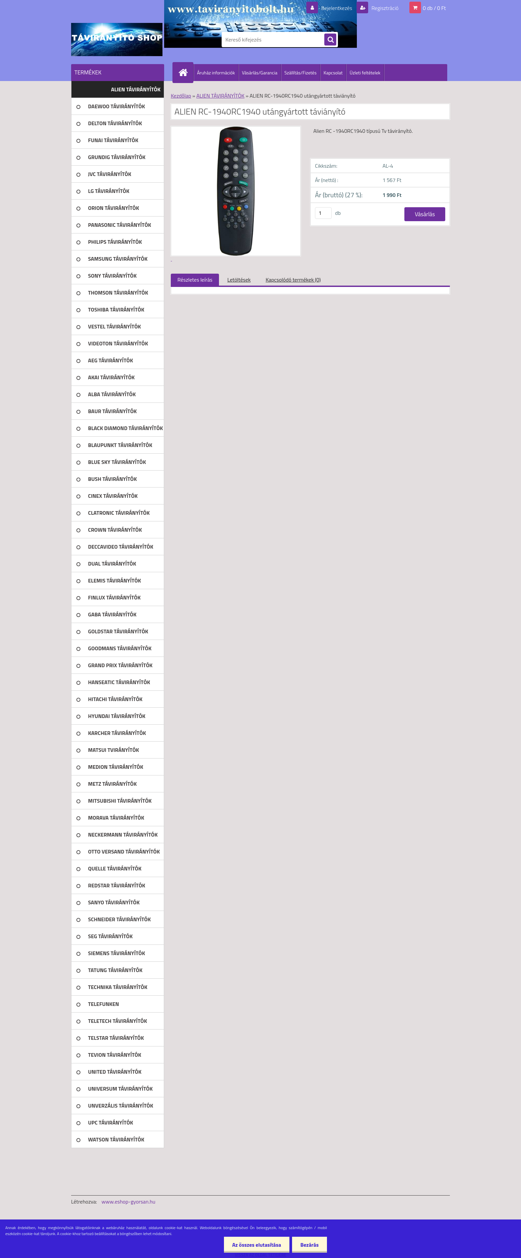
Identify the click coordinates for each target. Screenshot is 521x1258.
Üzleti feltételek (365, 72)
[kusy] (323, 213)
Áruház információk (216, 72)
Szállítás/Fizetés (300, 72)
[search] (330, 40)
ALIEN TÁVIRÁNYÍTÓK (220, 96)
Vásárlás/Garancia (259, 72)
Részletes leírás (194, 280)
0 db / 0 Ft (434, 8)
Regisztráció (384, 8)
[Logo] (116, 39)
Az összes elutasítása (256, 1245)
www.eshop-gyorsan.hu (129, 1202)
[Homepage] (185, 72)
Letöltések (239, 280)
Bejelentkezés (336, 8)
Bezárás (309, 1245)
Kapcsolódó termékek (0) (293, 280)
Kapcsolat (333, 72)
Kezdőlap (181, 96)
